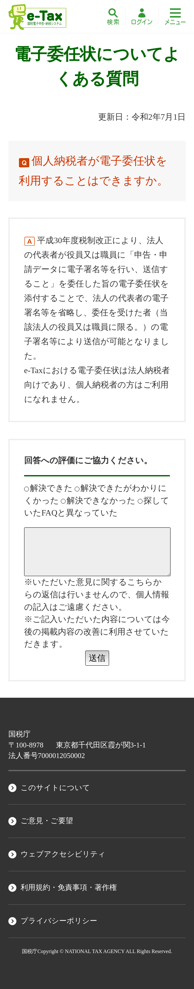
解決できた (48, 488)
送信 (97, 658)
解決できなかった (98, 500)
